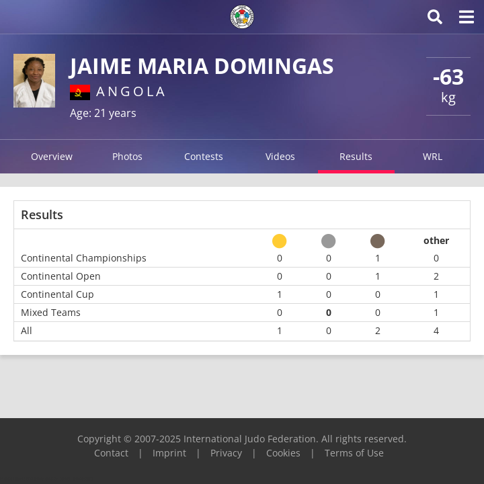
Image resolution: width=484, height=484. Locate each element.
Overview (52, 156)
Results (355, 156)
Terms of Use (354, 452)
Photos (127, 156)
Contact (111, 452)
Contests (203, 156)
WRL (432, 156)
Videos (280, 156)
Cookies (283, 452)
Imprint (169, 452)
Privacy (226, 452)
